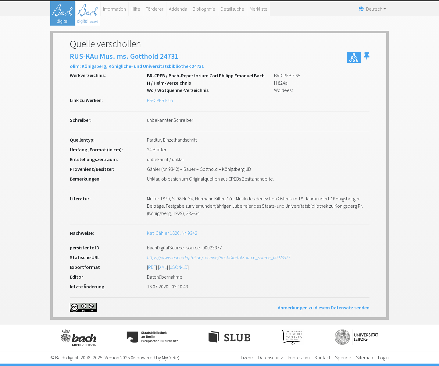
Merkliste (258, 9)
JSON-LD (178, 267)
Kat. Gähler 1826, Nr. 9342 (172, 233)
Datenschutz (270, 357)
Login (383, 357)
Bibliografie (204, 9)
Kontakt (322, 357)
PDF (152, 267)
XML (163, 267)
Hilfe (135, 9)
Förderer (154, 9)
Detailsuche (232, 9)
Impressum (299, 357)
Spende (343, 357)
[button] (366, 57)
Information (114, 9)
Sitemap (364, 357)
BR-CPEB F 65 (160, 100)
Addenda (178, 9)
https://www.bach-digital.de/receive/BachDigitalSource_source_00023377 (218, 257)
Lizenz (247, 357)
